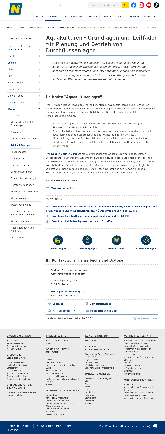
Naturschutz (24, 89)
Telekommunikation (15, 395)
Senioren (50, 381)
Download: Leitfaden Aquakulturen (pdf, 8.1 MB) (79, 221)
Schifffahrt (128, 371)
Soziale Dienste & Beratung (57, 409)
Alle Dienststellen (64, 310)
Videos (120, 16)
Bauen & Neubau (14, 340)
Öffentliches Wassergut (23, 178)
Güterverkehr (130, 354)
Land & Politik (72, 16)
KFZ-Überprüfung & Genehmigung (139, 357)
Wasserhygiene (19, 198)
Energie (24, 62)
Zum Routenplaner (101, 303)
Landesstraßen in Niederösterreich (139, 346)
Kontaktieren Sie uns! (103, 310)
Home (39, 16)
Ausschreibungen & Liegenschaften (139, 387)
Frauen (49, 359)
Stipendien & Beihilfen (16, 376)
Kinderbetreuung (53, 370)
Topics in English (75, 5)
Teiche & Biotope (66, 27)
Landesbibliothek (14, 370)
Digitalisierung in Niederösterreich (21, 392)
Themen (53, 16)
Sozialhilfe (50, 411)
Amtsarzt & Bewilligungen (57, 398)
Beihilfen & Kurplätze (55, 414)
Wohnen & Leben (14, 349)
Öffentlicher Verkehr (132, 368)
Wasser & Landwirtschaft (24, 191)
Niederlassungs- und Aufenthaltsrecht (62, 379)
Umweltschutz (24, 102)
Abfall (24, 56)
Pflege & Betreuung (54, 406)
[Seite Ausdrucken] (155, 427)
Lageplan (57, 303)
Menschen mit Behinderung (58, 376)
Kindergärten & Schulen (17, 365)
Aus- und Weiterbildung (17, 362)
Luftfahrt (128, 362)
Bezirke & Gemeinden (143, 16)
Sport (48, 343)
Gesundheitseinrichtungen (57, 400)
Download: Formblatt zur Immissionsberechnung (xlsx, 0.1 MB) (88, 215)
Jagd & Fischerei (92, 359)
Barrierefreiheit (20, 426)
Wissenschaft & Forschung (18, 379)
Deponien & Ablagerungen (25, 138)
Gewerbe (128, 390)
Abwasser (16, 132)
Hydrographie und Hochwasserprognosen (23, 213)
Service (92, 16)
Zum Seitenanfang (145, 318)
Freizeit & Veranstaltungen (57, 340)
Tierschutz (50, 384)
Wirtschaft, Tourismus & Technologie (140, 398)
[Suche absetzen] (125, 5)
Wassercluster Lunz (61, 188)
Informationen (18, 237)
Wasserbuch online (21, 204)
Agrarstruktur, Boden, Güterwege (99, 354)
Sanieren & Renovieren (16, 346)
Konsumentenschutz (55, 373)
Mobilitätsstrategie (132, 365)
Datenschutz (44, 426)
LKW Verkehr (129, 360)
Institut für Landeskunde (17, 373)
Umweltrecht (24, 95)
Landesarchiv (12, 368)
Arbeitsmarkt (129, 384)
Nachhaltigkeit (24, 82)
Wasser (51, 27)
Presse (106, 16)
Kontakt (14, 429)
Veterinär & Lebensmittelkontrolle (99, 368)
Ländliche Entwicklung (94, 365)
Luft (24, 75)
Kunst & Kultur (91, 340)
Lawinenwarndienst (21, 171)
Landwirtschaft (91, 362)
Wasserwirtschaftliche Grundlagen (23, 124)
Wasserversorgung (21, 221)
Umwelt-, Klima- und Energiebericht (24, 48)
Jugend (49, 368)
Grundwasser (18, 158)
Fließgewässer (18, 151)
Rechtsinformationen (22, 184)
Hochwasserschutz (21, 165)
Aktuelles (16, 115)
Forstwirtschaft (91, 356)
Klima (24, 69)
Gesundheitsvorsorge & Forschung (61, 403)
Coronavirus (51, 395)
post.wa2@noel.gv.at (71, 291)
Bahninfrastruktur (132, 351)
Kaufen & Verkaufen (15, 343)
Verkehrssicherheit (132, 374)
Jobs (60, 5)
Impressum (63, 426)
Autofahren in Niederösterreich (137, 349)
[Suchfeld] (105, 5)
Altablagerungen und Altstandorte (22, 229)
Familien (49, 356)
